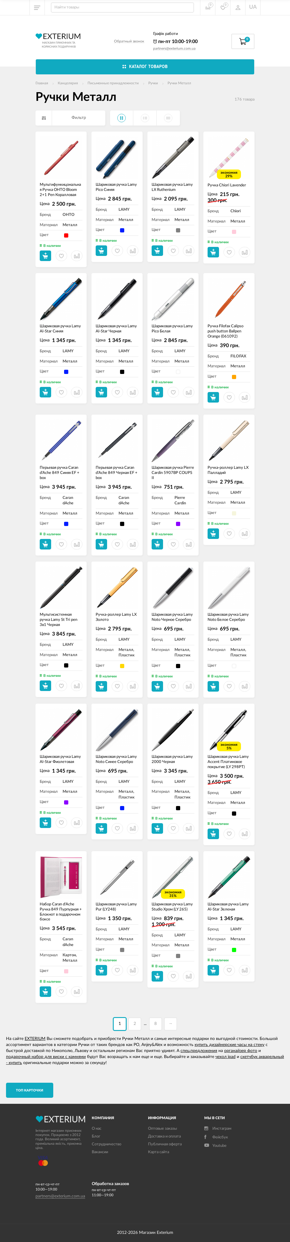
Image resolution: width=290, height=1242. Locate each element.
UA (253, 7)
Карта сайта (158, 1152)
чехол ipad (225, 1057)
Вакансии (100, 1152)
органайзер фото (240, 1051)
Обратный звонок (129, 41)
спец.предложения (198, 1051)
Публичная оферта (165, 1144)
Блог (96, 1136)
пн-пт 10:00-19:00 (175, 41)
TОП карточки (29, 1090)
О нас (96, 1129)
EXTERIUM (35, 1039)
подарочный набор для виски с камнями (46, 1057)
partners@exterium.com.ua (174, 48)
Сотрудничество (106, 1144)
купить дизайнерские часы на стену (229, 1045)
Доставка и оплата (164, 1136)
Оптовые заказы (162, 1129)
